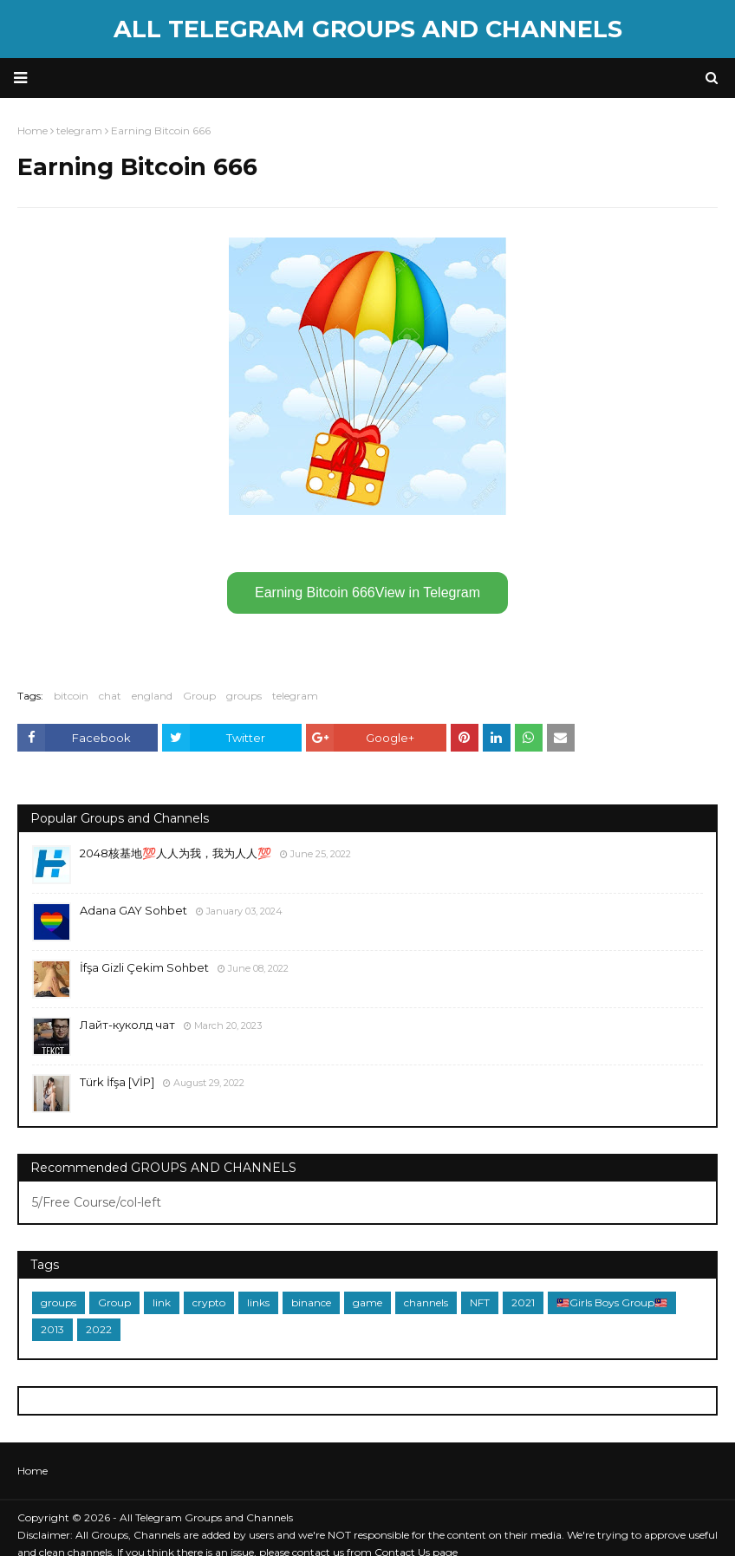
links (258, 1302)
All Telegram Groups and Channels (368, 29)
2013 (52, 1329)
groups (244, 695)
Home (32, 1470)
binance (311, 1302)
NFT (480, 1302)
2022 (99, 1329)
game (367, 1302)
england (152, 695)
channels (426, 1302)
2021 (523, 1302)
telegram (295, 695)
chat (110, 695)
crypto (208, 1302)
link (162, 1302)
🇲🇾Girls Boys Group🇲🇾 (611, 1302)
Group (199, 695)
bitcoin (71, 695)
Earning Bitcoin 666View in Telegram (367, 592)
